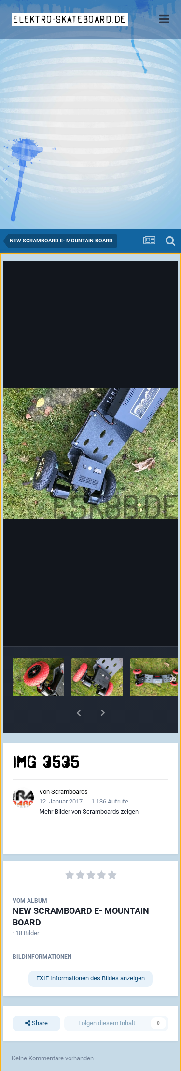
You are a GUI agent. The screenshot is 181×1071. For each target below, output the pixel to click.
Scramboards (69, 791)
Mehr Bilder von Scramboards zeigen (89, 811)
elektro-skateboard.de (69, 19)
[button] (78, 712)
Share (36, 1023)
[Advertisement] (90, 133)
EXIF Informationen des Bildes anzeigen (90, 978)
